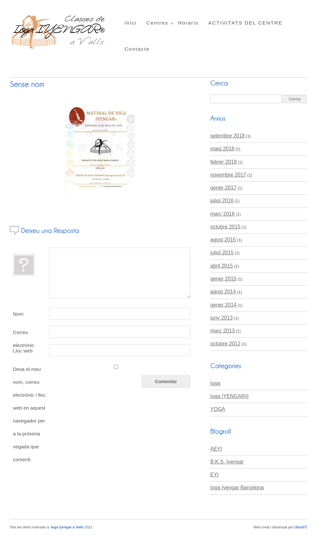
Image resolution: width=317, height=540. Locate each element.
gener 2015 (223, 278)
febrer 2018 (223, 162)
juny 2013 (221, 318)
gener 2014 (223, 305)
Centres (157, 23)
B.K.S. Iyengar (227, 461)
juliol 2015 (222, 252)
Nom (18, 314)
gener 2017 (223, 187)
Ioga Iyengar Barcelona (237, 487)
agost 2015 (223, 239)
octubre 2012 (225, 343)
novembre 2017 (228, 175)
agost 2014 (223, 291)
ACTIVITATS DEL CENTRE (245, 23)
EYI (214, 474)
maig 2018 (222, 148)
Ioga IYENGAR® (229, 396)
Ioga (215, 383)
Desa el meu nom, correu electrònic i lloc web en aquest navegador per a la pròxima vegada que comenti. (29, 414)
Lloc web (23, 350)
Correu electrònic (23, 334)
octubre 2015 (225, 226)
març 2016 (222, 214)
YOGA (217, 409)
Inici (131, 23)
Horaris (188, 23)
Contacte (137, 49)
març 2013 (222, 330)
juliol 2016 (222, 200)
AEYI (216, 449)
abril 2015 (221, 266)
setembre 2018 (227, 135)
